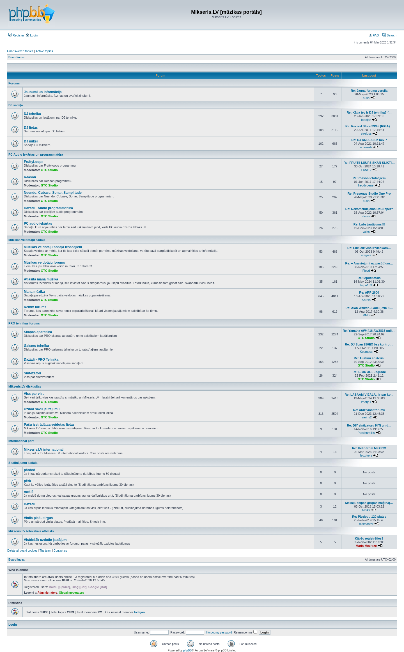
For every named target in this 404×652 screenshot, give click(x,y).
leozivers (366, 455)
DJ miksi (31, 141)
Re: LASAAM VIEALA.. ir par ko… (369, 394)
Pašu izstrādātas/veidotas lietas (49, 425)
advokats (366, 147)
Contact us (60, 550)
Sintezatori (32, 373)
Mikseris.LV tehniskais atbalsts (31, 531)
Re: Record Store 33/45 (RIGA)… (369, 126)
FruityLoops (33, 162)
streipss (366, 133)
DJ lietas (31, 128)
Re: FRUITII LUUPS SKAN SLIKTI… (369, 162)
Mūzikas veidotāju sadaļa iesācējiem (53, 247)
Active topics (44, 51)
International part (21, 441)
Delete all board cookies (22, 550)
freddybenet (366, 185)
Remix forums (35, 307)
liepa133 (366, 285)
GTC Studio (49, 170)
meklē (28, 492)
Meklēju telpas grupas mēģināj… (369, 502)
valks (366, 231)
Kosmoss (366, 351)
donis (366, 216)
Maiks (366, 510)
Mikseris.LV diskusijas (24, 386)
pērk (27, 481)
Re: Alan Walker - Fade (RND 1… (369, 308)
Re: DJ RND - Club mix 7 (369, 140)
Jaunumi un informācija (43, 92)
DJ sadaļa (15, 105)
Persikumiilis (366, 432)
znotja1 (366, 402)
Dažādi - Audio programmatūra (48, 208)
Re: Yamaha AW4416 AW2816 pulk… (369, 330)
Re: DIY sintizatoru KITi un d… (369, 425)
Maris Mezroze (366, 545)
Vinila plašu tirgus (38, 518)
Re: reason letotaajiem (369, 178)
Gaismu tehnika (36, 346)
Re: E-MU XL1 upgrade (369, 372)
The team (45, 550)
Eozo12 (366, 170)
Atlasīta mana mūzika (41, 279)
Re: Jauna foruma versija (369, 90)
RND (366, 315)
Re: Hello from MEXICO (369, 448)
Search (389, 35)
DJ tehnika (32, 114)
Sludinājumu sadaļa (22, 462)
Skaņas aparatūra (38, 332)
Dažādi (29, 504)
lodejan (366, 119)
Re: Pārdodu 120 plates (369, 516)
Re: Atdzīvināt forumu (369, 410)
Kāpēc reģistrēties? (369, 538)
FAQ (374, 35)
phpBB (187, 650)
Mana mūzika (34, 292)
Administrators (47, 592)
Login (32, 35)
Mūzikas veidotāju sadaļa (26, 239)
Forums (14, 83)
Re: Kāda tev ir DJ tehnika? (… (369, 112)
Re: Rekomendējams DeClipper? (369, 209)
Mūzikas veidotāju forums (44, 262)
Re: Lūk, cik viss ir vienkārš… (369, 248)
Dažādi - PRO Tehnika (41, 359)
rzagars (366, 255)
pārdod (29, 470)
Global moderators (71, 592)
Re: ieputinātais (369, 278)
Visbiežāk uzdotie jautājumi (46, 540)
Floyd (366, 270)
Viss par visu (34, 394)
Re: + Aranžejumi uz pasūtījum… (369, 263)
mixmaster (366, 524)
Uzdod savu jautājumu (41, 409)
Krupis (366, 299)
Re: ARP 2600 (369, 292)
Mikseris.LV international (43, 449)
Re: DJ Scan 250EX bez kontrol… (369, 344)
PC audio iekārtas (38, 223)
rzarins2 (366, 417)
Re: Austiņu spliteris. (369, 358)
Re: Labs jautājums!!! (369, 224)
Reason (30, 177)
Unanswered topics (20, 51)
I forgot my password (219, 632)
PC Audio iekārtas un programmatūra (35, 154)
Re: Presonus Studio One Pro (369, 193)
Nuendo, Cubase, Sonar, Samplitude (53, 193)
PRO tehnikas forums (24, 323)
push (366, 98)
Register (16, 35)
